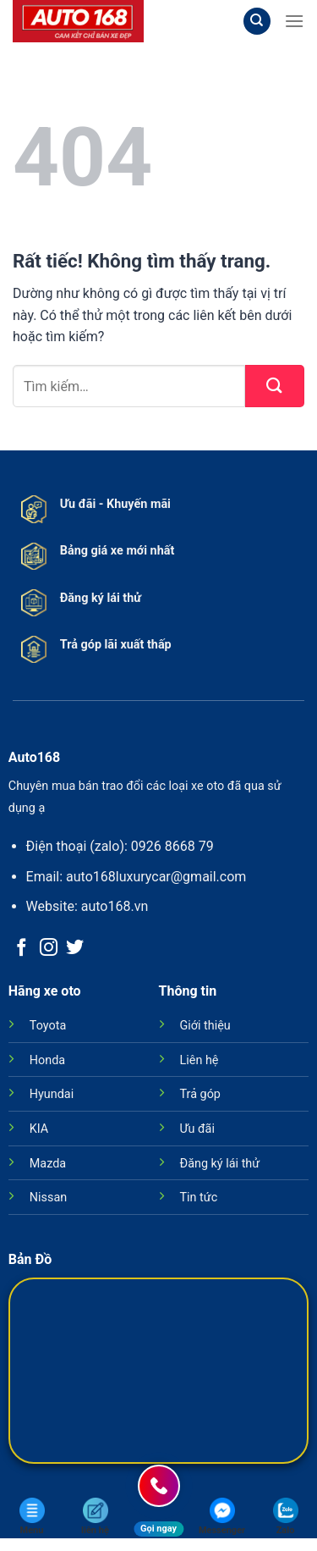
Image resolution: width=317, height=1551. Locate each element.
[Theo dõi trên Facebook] (21, 948)
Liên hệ (199, 1060)
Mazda (48, 1163)
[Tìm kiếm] (257, 22)
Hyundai (52, 1094)
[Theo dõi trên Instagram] (48, 948)
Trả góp (200, 1094)
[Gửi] (274, 386)
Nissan (48, 1197)
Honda (47, 1060)
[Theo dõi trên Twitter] (75, 948)
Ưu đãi (197, 1129)
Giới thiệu (205, 1025)
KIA (39, 1129)
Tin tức (199, 1197)
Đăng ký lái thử (220, 1163)
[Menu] (294, 20)
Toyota (48, 1025)
